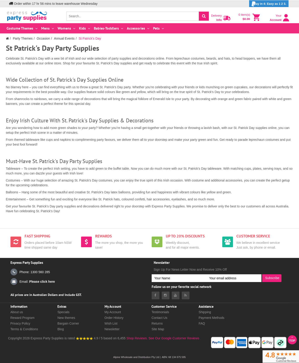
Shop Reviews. (137, 338)
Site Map (157, 329)
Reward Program (22, 318)
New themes (66, 318)
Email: (32, 281)
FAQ (202, 323)
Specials (63, 312)
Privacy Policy (20, 323)
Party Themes (23, 38)
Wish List (111, 323)
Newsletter (112, 329)
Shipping (205, 312)
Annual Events (64, 38)
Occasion (43, 38)
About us (16, 312)
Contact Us (159, 318)
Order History (114, 318)
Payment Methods (211, 318)
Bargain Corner (68, 323)
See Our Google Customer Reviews (173, 338)
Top (292, 339)
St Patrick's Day (90, 38)
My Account (113, 312)
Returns (157, 323)
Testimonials (160, 312)
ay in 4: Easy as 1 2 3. (268, 4)
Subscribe (272, 278)
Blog (60, 329)
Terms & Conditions (24, 329)
